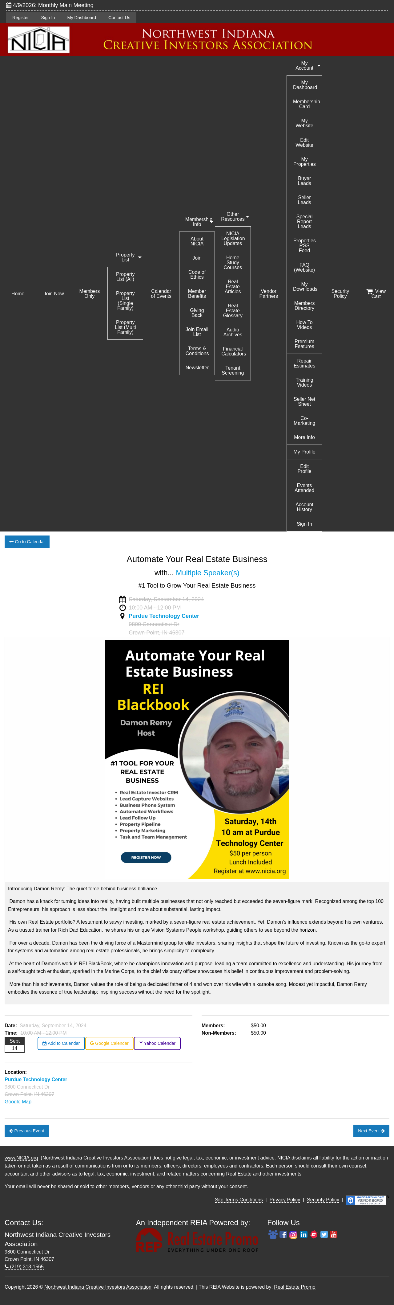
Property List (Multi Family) (125, 327)
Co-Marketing (304, 421)
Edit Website (304, 142)
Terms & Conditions (197, 351)
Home (18, 293)
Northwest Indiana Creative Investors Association (97, 1287)
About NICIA (197, 241)
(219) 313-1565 (24, 1266)
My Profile (304, 451)
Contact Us (119, 17)
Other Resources (232, 216)
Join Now (54, 293)
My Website (304, 123)
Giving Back (197, 313)
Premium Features (304, 344)
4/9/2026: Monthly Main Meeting (50, 5)
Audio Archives (232, 332)
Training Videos (304, 382)
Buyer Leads (304, 181)
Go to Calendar (27, 541)
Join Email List (197, 332)
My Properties (304, 162)
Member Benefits (197, 294)
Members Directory (304, 306)
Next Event (371, 1130)
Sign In (48, 17)
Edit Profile (304, 469)
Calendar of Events (161, 294)
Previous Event (26, 1130)
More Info (304, 437)
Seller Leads (304, 200)
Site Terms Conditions (239, 1199)
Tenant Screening (233, 370)
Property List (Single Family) (125, 301)
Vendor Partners (268, 294)
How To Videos (304, 325)
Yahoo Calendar (157, 1043)
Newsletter (197, 367)
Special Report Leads (304, 221)
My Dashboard (81, 17)
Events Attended (304, 488)
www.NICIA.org (21, 1157)
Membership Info (198, 222)
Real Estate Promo (294, 1287)
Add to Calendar (61, 1043)
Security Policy (340, 294)
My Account (304, 65)
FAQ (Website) (304, 267)
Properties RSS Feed (304, 245)
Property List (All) (125, 277)
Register (20, 17)
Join (196, 258)
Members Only (89, 294)
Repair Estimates (304, 363)
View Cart (376, 294)
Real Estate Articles (233, 286)
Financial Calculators (233, 351)
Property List (125, 257)
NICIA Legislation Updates (233, 238)
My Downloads (305, 286)
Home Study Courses (233, 262)
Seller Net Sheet (304, 401)
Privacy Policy (285, 1199)
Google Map (18, 1101)
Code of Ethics (197, 274)
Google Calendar (109, 1043)
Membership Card (306, 104)
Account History (304, 507)
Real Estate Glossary (233, 310)
